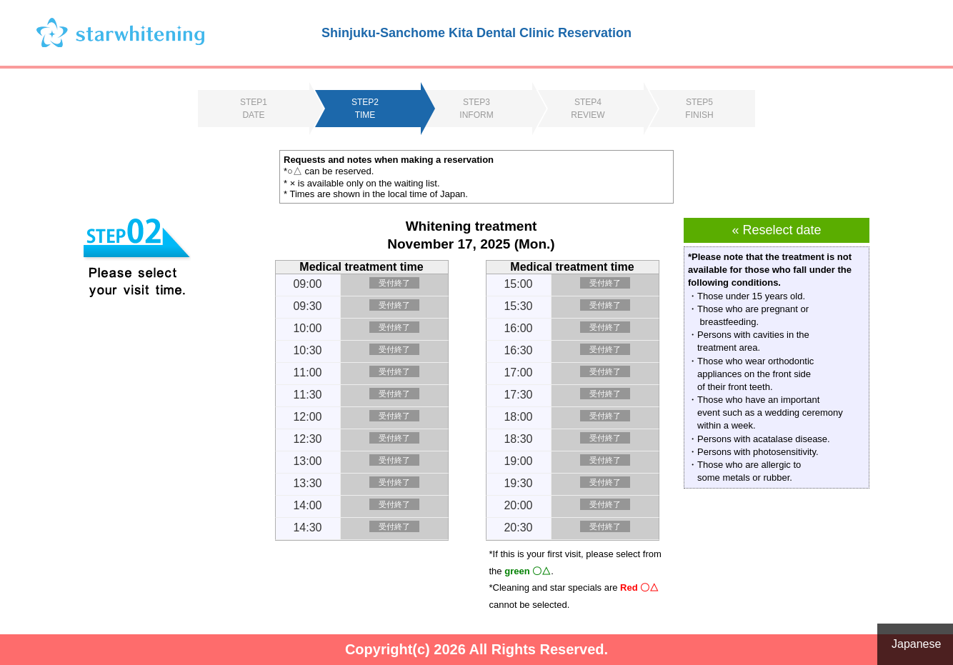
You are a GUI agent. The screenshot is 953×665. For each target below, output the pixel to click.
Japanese (916, 644)
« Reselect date (776, 230)
